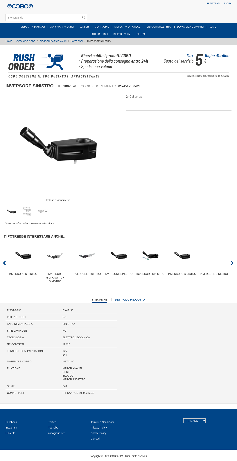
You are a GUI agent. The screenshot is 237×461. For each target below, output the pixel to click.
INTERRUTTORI (99, 34)
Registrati (213, 3)
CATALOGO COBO (25, 41)
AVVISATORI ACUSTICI (62, 27)
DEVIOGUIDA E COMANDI (190, 27)
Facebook (11, 422)
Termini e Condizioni (102, 422)
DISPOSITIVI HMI (122, 34)
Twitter (52, 422)
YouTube (53, 427)
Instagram (11, 427)
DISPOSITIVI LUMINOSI (33, 27)
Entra (227, 3)
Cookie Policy (98, 433)
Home (9, 41)
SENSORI (84, 27)
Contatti (95, 438)
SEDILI (212, 27)
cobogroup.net (56, 433)
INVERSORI (77, 41)
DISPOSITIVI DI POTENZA (127, 27)
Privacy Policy (99, 427)
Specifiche (99, 300)
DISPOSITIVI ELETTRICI (159, 27)
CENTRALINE (102, 27)
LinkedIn (10, 433)
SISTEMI (141, 34)
